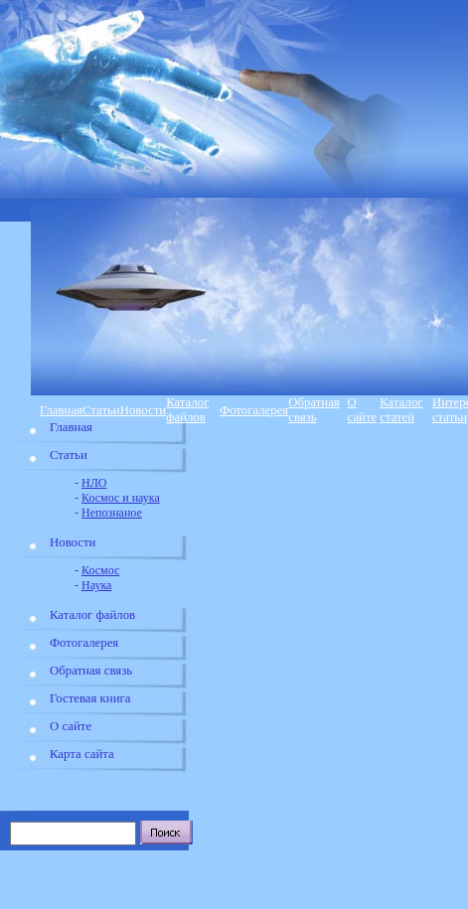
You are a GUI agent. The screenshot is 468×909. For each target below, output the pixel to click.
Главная (61, 410)
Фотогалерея (254, 410)
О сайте (363, 409)
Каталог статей (401, 409)
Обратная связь (314, 409)
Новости (143, 410)
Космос (100, 570)
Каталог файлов (187, 409)
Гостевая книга (90, 698)
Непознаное (111, 513)
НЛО (93, 483)
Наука (96, 585)
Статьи (101, 410)
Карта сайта (82, 754)
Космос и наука (120, 498)
